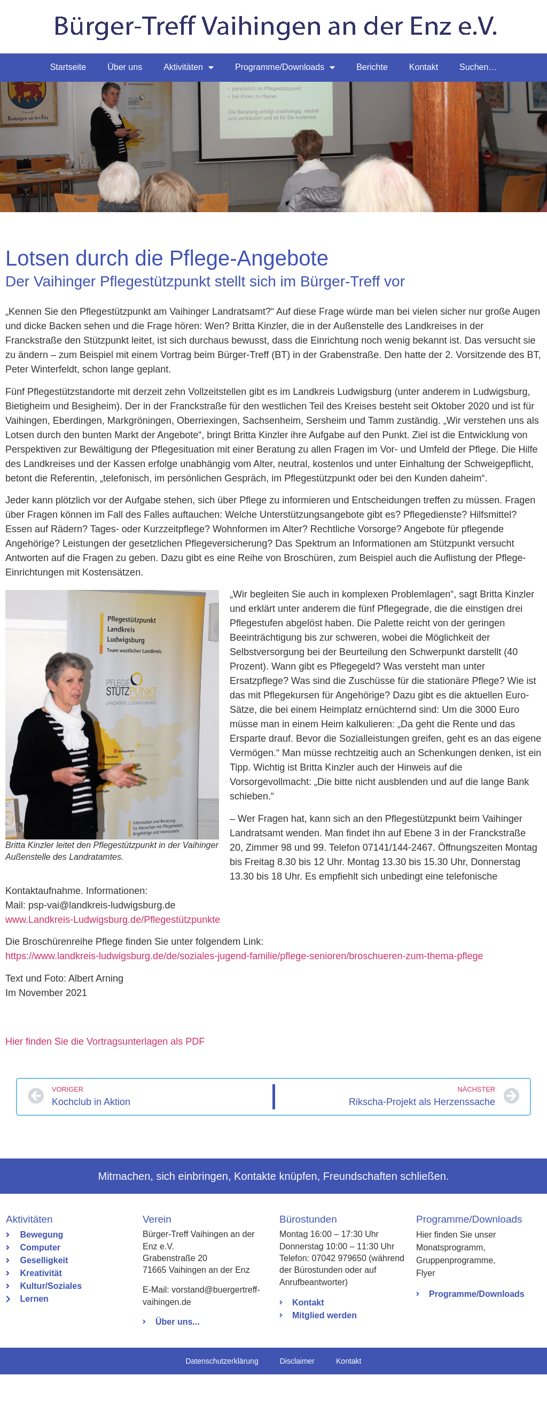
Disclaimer (297, 1401)
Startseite (68, 67)
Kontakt (423, 67)
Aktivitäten (188, 67)
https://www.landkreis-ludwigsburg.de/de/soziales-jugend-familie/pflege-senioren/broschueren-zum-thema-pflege (244, 996)
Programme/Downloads (285, 67)
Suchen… (478, 67)
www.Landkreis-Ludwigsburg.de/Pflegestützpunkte (112, 960)
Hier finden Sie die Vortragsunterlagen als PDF (105, 1082)
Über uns (124, 67)
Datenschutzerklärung (221, 1401)
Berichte (372, 67)
